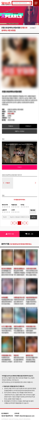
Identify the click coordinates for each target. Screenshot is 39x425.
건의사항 (16, 413)
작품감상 (10, 126)
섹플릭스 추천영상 (19, 131)
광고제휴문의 (4, 413)
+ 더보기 (7, 183)
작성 (33, 217)
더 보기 (19, 167)
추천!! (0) (10, 234)
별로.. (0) (29, 234)
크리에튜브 (33, 28)
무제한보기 (28, 126)
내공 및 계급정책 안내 (7, 416)
